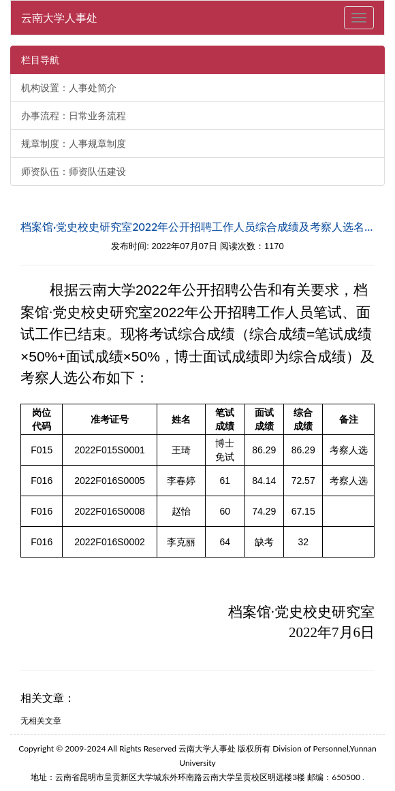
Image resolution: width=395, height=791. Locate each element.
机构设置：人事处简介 (68, 87)
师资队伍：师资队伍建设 (73, 171)
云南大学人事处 (59, 17)
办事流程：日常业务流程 (73, 115)
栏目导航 (40, 59)
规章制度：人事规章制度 (73, 143)
